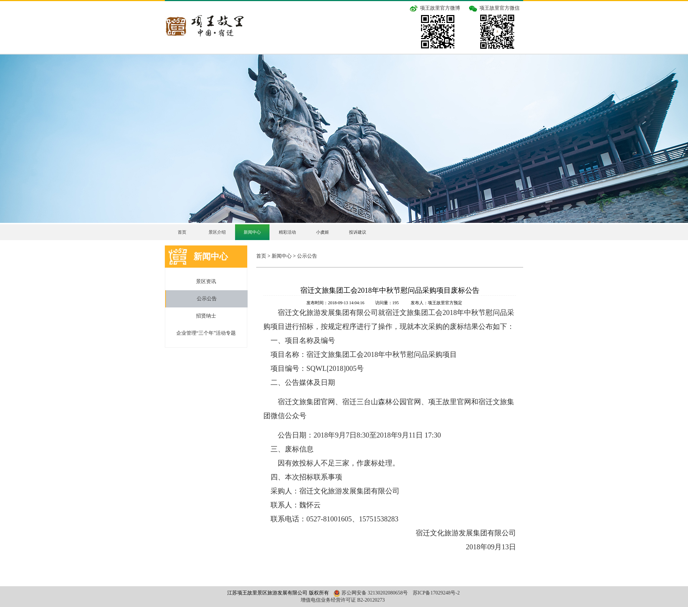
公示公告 (207, 298)
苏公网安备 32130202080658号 (369, 593)
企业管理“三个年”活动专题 (206, 333)
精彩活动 (287, 232)
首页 (182, 232)
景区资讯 (206, 281)
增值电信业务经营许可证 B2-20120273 (343, 600)
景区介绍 (217, 232)
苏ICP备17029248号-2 (436, 593)
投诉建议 (357, 232)
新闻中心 (252, 232)
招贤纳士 (206, 316)
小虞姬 (322, 232)
